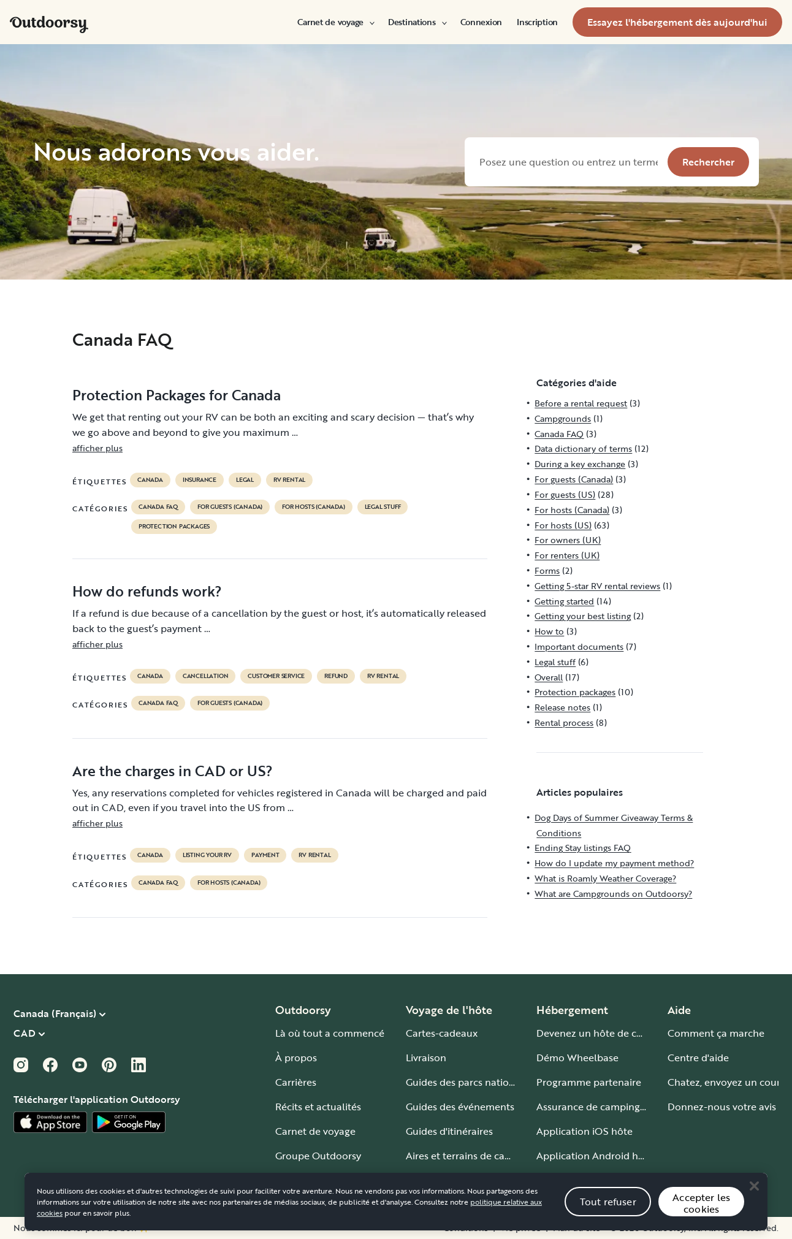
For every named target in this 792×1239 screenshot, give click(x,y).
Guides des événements (460, 1106)
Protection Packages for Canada (176, 394)
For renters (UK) (567, 555)
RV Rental (289, 480)
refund (336, 676)
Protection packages (174, 526)
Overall (549, 677)
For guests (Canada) (229, 507)
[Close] (754, 1201)
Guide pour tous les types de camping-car (501, 1180)
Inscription (537, 22)
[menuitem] (335, 22)
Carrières (295, 1082)
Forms (547, 570)
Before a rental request (581, 403)
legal (245, 480)
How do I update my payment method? (614, 862)
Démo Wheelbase (577, 1057)
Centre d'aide (698, 1057)
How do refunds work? (147, 591)
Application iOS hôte (584, 1131)
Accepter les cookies (701, 1218)
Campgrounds (563, 418)
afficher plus (97, 447)
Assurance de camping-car (597, 1106)
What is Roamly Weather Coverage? (605, 878)
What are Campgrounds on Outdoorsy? (613, 893)
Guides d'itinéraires (449, 1131)
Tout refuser (608, 1216)
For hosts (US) (563, 525)
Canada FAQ (158, 507)
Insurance (199, 480)
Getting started (564, 601)
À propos (296, 1057)
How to (549, 631)
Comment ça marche (716, 1033)
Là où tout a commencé (329, 1033)
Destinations (417, 22)
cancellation (206, 676)
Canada (150, 480)
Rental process (564, 722)
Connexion (481, 22)
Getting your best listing (583, 615)
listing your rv (207, 855)
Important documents (579, 646)
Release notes (562, 707)
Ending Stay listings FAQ (583, 847)
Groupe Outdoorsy (318, 1155)
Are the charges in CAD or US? (172, 770)
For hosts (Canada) (313, 507)
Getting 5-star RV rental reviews (597, 585)
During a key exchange (580, 463)
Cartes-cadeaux (442, 1033)
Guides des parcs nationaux (468, 1082)
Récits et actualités (318, 1106)
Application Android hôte (594, 1155)
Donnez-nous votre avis (722, 1106)
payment (265, 855)
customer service (276, 676)
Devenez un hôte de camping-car (612, 1033)
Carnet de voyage (335, 22)
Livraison (426, 1057)
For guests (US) (565, 494)
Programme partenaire (588, 1082)
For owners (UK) (568, 539)
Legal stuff (383, 507)
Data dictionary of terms (583, 448)
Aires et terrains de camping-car (479, 1155)
